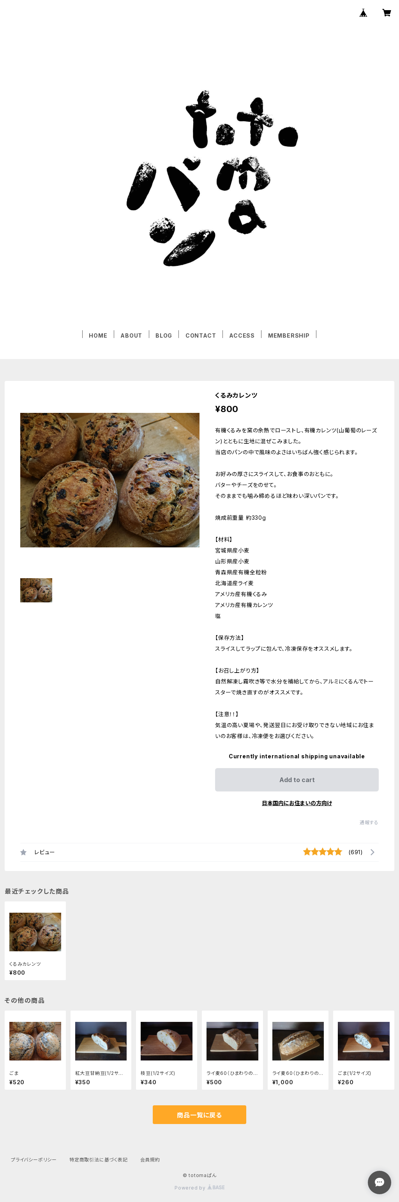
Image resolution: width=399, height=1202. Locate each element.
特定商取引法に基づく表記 (98, 1160)
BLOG (163, 335)
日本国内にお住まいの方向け (297, 803)
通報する (369, 822)
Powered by (199, 1188)
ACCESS (242, 335)
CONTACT (200, 335)
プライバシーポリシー (34, 1160)
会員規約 (150, 1160)
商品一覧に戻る (199, 1115)
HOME (98, 335)
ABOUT (131, 335)
